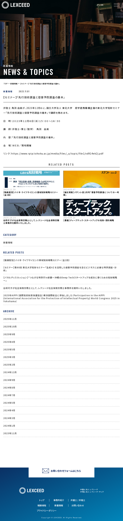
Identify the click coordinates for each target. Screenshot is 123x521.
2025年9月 (9, 334)
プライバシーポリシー (47, 510)
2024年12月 (10, 372)
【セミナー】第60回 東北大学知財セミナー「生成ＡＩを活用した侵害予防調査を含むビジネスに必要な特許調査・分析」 (60, 269)
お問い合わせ (78, 505)
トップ (41, 500)
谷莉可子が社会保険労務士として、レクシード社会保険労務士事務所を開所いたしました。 (31, 221)
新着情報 (7, 91)
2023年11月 (10, 433)
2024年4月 (9, 410)
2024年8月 (9, 387)
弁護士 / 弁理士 (78, 500)
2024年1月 (9, 425)
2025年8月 (9, 341)
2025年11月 (10, 319)
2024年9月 (9, 380)
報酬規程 (41, 505)
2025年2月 (9, 364)
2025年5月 (9, 349)
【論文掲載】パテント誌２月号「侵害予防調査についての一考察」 (91, 193)
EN (102, 5)
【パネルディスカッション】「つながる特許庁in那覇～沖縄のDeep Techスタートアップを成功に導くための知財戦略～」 (60, 279)
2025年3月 (9, 357)
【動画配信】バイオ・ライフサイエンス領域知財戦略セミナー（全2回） (30, 193)
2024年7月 (9, 395)
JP (98, 5)
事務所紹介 (58, 500)
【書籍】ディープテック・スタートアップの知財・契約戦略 (88, 220)
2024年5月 (9, 402)
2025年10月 (10, 326)
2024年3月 (9, 418)
